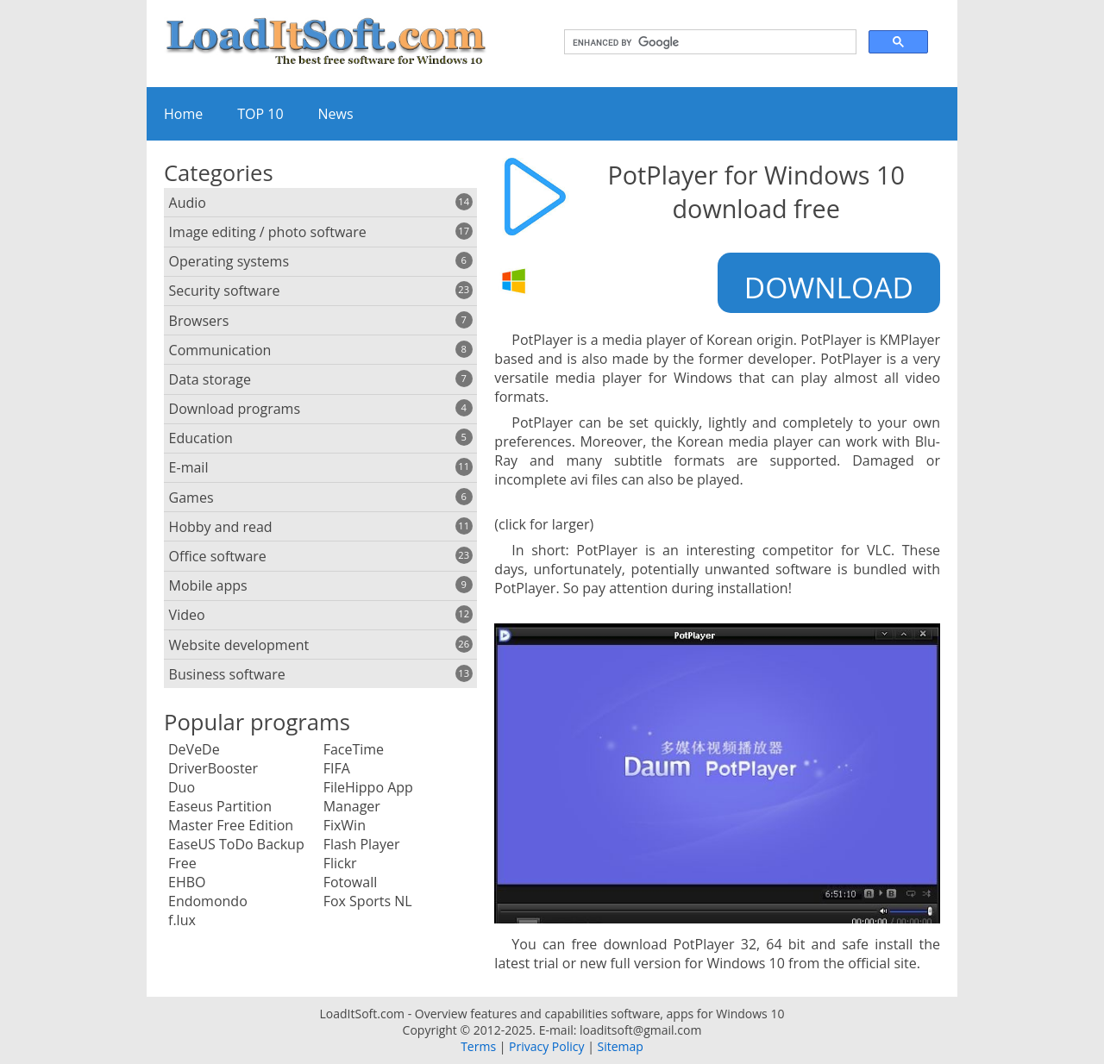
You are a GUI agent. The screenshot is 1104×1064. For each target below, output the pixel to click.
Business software (321, 674)
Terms (478, 1046)
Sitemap (620, 1046)
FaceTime (353, 749)
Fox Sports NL (367, 901)
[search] (708, 42)
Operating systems (321, 261)
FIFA (336, 768)
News (336, 113)
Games (321, 497)
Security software (321, 290)
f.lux (182, 920)
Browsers (321, 320)
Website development (321, 644)
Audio (321, 202)
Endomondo (208, 901)
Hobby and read (321, 526)
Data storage (321, 379)
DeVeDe (194, 749)
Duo (181, 787)
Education (321, 438)
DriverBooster (213, 768)
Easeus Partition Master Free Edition (230, 816)
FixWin (344, 825)
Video (321, 614)
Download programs (321, 408)
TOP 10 (260, 113)
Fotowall (350, 882)
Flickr (340, 863)
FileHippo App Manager (368, 797)
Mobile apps (321, 585)
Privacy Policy (546, 1046)
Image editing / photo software (321, 231)
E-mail (321, 467)
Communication (321, 350)
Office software (321, 556)
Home (183, 113)
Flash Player (361, 844)
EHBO (186, 882)
